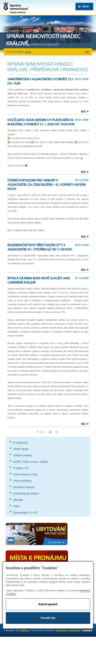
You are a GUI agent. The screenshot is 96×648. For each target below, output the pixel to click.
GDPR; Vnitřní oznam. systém (30, 461)
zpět (87, 52)
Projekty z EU (21, 468)
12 (50, 431)
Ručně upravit (47, 604)
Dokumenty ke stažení (26, 493)
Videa (16, 506)
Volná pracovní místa (25, 474)
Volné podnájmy (22, 480)
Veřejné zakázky (22, 455)
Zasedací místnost (23, 487)
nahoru (87, 630)
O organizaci (20, 442)
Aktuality (18, 499)
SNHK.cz (25, 630)
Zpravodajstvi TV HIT (25, 512)
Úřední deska (21, 448)
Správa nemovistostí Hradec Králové (15, 7)
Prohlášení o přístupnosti (67, 630)
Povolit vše (48, 618)
